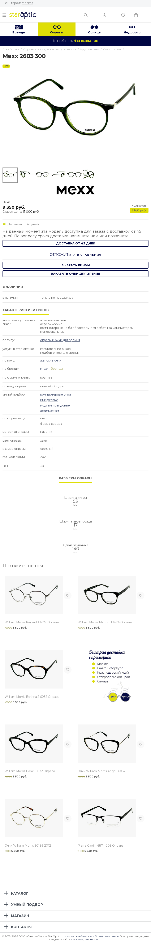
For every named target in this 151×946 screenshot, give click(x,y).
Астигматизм (49, 411)
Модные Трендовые (55, 405)
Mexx (44, 369)
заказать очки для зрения (75, 274)
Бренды (19, 32)
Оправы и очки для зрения (60, 340)
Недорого (132, 32)
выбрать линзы (75, 265)
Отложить (60, 255)
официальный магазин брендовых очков (91, 936)
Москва (27, 3)
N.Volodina (77, 939)
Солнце (94, 32)
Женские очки (50, 360)
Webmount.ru (93, 939)
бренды (57, 369)
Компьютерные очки (55, 394)
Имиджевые (49, 400)
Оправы (56, 32)
